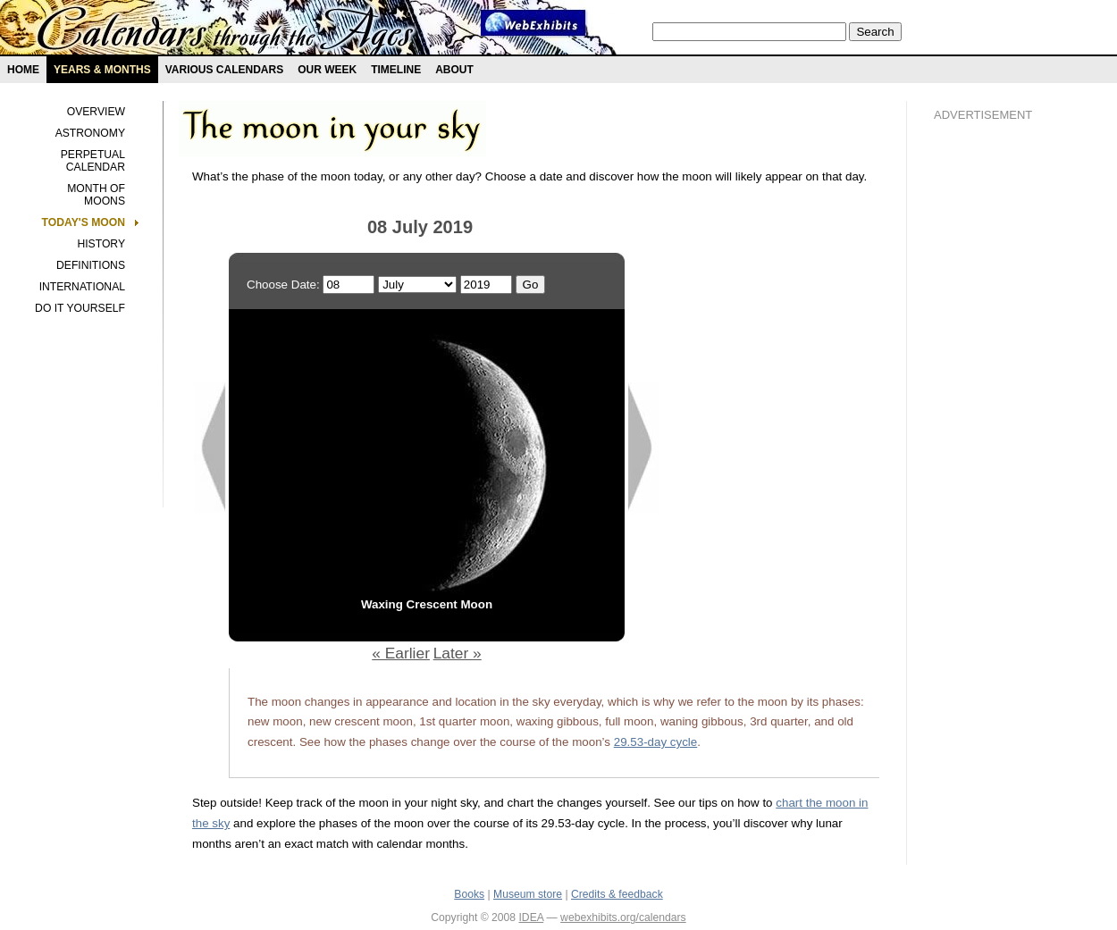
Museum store (527, 894)
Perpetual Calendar (93, 160)
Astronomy (90, 133)
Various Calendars (224, 69)
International (82, 287)
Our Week (327, 69)
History (101, 244)
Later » (457, 653)
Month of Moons (96, 194)
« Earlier (401, 653)
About (454, 69)
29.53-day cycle (656, 742)
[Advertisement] (1005, 439)
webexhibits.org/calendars (623, 917)
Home (23, 69)
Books (469, 894)
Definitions (90, 265)
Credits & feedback (617, 894)
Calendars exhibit (226, 31)
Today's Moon (83, 222)
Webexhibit (533, 23)
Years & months (102, 69)
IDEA (530, 917)
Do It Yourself (80, 308)
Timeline (396, 69)
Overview (96, 111)
